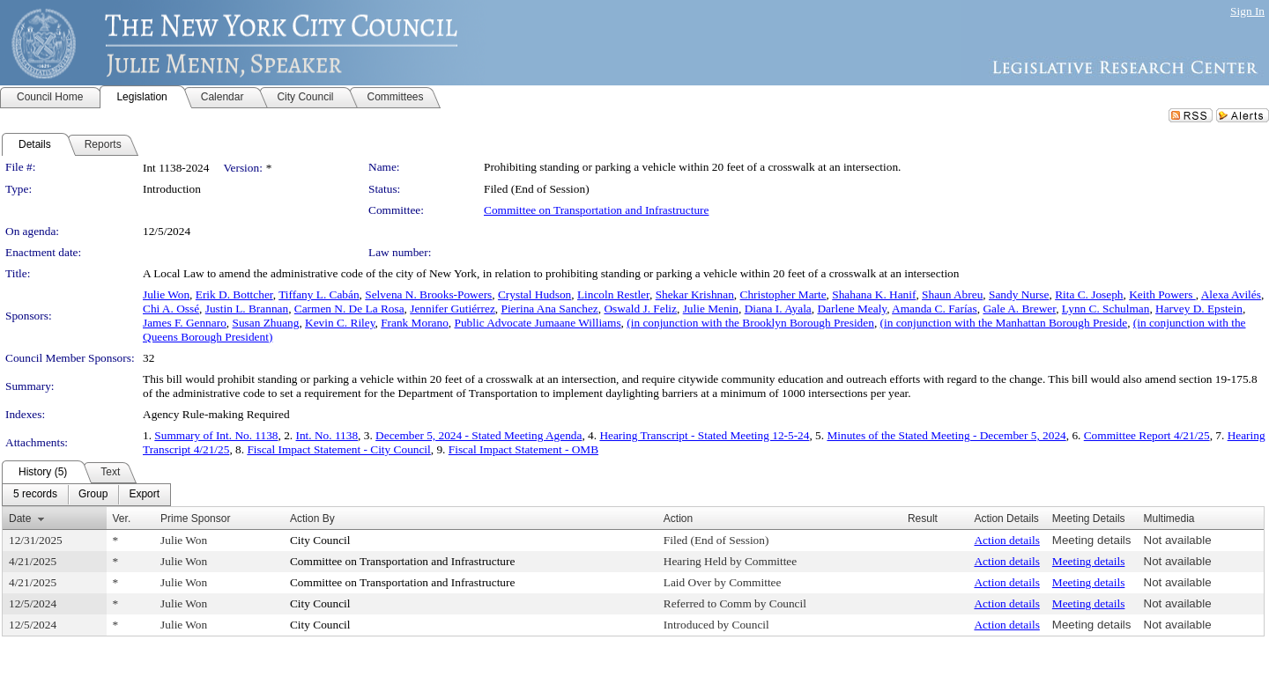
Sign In (1247, 11)
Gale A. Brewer (1019, 308)
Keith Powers (1162, 294)
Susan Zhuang (265, 322)
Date (20, 518)
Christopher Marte (783, 294)
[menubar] (86, 494)
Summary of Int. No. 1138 (216, 435)
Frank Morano (415, 322)
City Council (320, 540)
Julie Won (166, 294)
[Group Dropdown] (93, 494)
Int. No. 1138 (327, 435)
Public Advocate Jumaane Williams (537, 322)
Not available (1178, 540)
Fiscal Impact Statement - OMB (523, 449)
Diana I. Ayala (778, 308)
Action (678, 518)
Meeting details (1092, 540)
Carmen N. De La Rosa (349, 308)
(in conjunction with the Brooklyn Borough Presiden (750, 322)
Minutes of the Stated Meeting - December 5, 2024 (946, 435)
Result (923, 518)
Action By (312, 518)
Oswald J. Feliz (640, 308)
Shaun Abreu (952, 294)
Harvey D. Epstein (1199, 308)
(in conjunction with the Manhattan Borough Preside (1004, 322)
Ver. (122, 518)
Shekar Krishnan (695, 294)
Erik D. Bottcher (234, 294)
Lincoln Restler (613, 294)
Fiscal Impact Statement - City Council (338, 449)
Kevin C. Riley (340, 322)
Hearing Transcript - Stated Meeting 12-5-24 (704, 435)
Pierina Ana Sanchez (549, 308)
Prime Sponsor (195, 518)
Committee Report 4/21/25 (1147, 435)
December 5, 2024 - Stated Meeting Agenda (478, 435)
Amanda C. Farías (934, 308)
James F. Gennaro (184, 322)
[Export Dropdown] (144, 494)
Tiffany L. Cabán (318, 294)
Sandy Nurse (1019, 294)
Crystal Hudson (534, 294)
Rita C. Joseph (1089, 294)
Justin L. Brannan (246, 308)
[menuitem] (35, 494)
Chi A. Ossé (171, 308)
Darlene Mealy (852, 308)
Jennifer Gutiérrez (452, 308)
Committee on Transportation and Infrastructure (596, 210)
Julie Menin (710, 308)
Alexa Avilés (1231, 294)
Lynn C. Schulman (1106, 308)
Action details (1006, 540)
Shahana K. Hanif (874, 294)
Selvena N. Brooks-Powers (428, 294)
